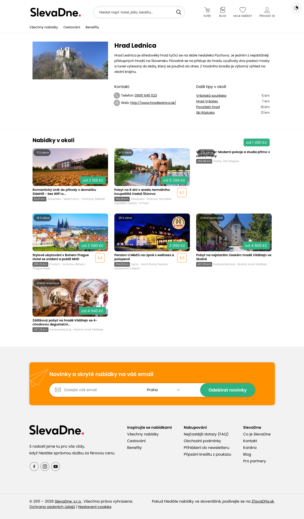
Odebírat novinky (228, 390)
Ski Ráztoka (205, 112)
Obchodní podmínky (202, 440)
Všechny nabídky (43, 27)
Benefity (92, 27)
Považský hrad (208, 107)
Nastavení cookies (94, 506)
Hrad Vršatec (207, 101)
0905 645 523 (146, 95)
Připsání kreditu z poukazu (207, 454)
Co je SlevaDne (257, 434)
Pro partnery (254, 461)
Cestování (71, 27)
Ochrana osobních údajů (52, 506)
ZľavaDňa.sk (263, 501)
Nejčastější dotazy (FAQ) (206, 434)
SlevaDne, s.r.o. (68, 501)
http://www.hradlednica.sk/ (153, 102)
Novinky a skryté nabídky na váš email (101, 374)
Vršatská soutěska (211, 95)
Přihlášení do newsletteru (206, 447)
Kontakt (250, 440)
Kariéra (250, 447)
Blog (247, 454)
